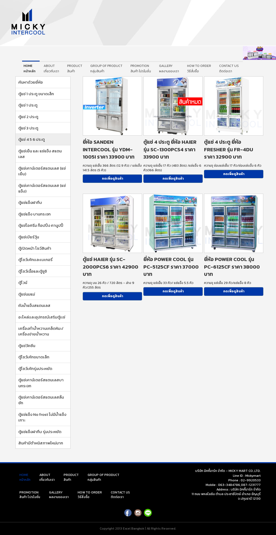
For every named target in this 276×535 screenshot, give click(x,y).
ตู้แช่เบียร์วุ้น (28, 237)
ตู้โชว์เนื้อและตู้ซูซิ (32, 271)
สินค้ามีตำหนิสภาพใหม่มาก (40, 443)
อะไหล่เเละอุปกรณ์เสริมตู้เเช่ (41, 317)
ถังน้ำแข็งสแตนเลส (34, 305)
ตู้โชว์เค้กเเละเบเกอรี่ (35, 259)
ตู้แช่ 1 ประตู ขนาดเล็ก (36, 94)
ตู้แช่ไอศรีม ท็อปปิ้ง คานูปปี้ (40, 225)
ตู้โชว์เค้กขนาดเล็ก (33, 357)
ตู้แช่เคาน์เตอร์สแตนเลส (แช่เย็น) (42, 171)
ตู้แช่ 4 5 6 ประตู (31, 139)
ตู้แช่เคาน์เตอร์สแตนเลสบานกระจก (41, 383)
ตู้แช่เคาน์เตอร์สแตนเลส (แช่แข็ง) (42, 188)
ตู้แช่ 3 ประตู (28, 128)
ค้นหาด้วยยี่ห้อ (30, 82)
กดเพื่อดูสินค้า (112, 178)
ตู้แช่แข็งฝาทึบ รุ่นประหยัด (39, 431)
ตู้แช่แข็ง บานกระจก (34, 214)
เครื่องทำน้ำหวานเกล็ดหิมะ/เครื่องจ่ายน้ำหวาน (40, 331)
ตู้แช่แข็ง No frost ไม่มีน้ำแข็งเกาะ (42, 417)
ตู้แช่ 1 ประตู (27, 105)
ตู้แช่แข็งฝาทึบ (30, 202)
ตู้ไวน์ (22, 282)
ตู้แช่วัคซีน (26, 345)
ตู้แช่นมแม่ (26, 294)
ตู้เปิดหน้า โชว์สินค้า (34, 248)
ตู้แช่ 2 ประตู (28, 117)
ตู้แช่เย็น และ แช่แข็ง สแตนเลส (40, 154)
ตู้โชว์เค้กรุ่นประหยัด (35, 368)
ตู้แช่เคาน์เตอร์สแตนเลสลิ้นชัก (41, 400)
